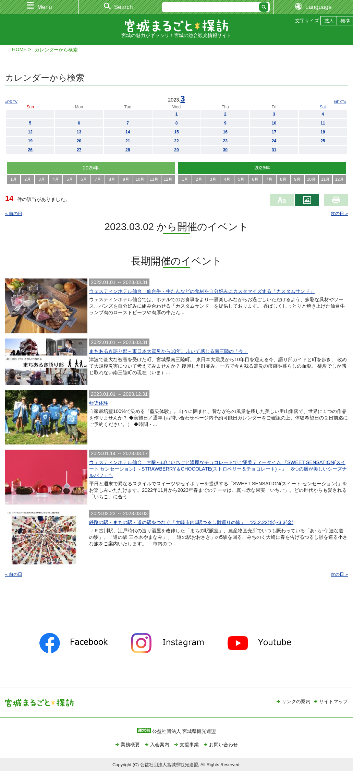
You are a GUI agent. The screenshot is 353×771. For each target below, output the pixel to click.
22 (176, 141)
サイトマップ (333, 701)
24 (274, 141)
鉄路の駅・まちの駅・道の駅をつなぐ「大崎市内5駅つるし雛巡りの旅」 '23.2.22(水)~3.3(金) (191, 522)
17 (274, 132)
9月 (126, 179)
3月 (41, 179)
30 (225, 149)
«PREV (11, 102)
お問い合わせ (223, 744)
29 (176, 149)
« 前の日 (13, 213)
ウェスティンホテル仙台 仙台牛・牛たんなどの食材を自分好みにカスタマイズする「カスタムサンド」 (202, 291)
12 (30, 132)
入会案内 (159, 744)
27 (79, 149)
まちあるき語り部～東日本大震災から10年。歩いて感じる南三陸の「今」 (168, 351)
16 (225, 132)
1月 (13, 179)
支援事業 (189, 744)
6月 (84, 179)
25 (322, 141)
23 (225, 141)
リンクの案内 (296, 701)
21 (127, 141)
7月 (98, 179)
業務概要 (130, 744)
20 (79, 141)
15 (176, 132)
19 (30, 141)
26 (30, 149)
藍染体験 (98, 403)
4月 (55, 179)
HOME (19, 49)
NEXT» (340, 102)
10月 (140, 179)
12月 (168, 179)
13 (79, 132)
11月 (154, 179)
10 (274, 123)
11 (322, 123)
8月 (112, 179)
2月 (27, 179)
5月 (69, 179)
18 (322, 132)
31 (274, 149)
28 (127, 149)
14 (127, 132)
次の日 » (339, 213)
